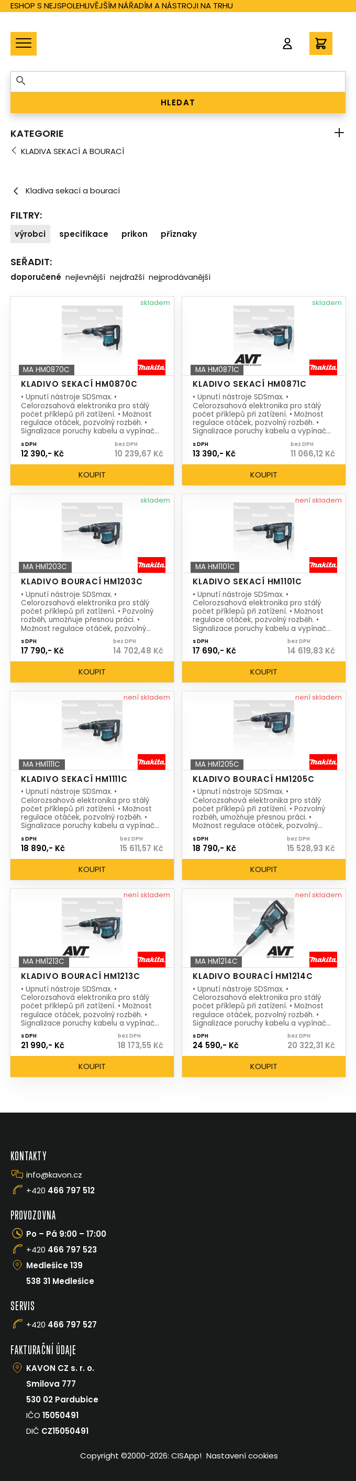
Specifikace (83, 233)
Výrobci (30, 233)
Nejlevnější (85, 276)
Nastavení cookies (242, 1455)
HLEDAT (178, 102)
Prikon (134, 233)
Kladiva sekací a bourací (72, 151)
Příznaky (179, 233)
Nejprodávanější (179, 276)
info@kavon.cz (54, 1174)
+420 (60, 1190)
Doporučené (35, 276)
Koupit (92, 474)
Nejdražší (127, 276)
